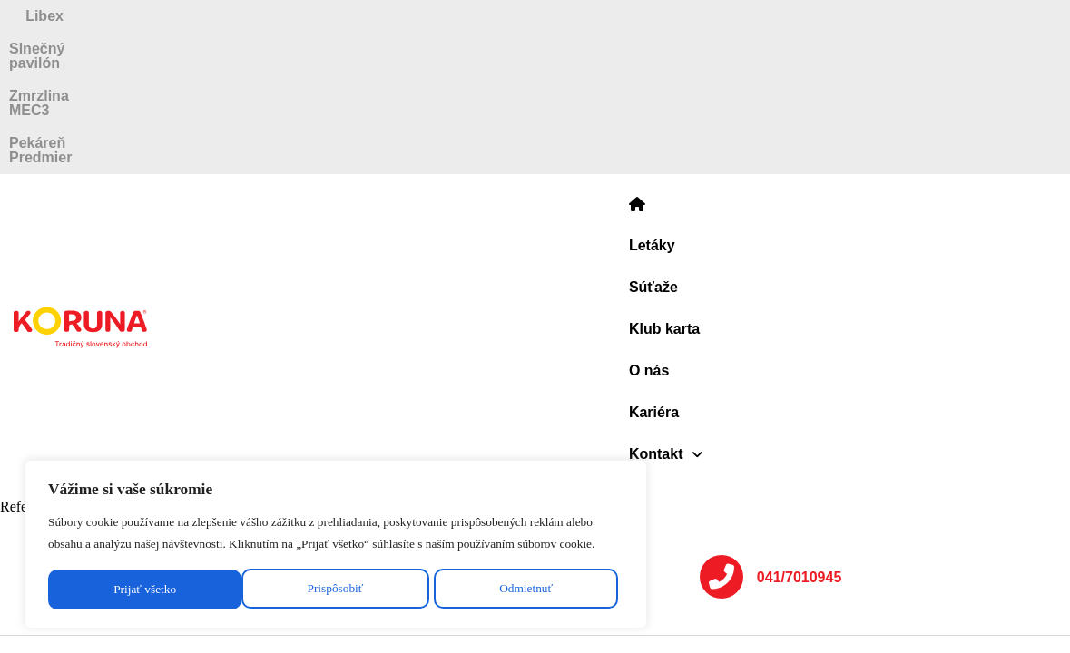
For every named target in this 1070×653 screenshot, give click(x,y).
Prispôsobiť (115, 577)
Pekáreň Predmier (921, 16)
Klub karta (589, 68)
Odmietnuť (232, 577)
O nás (672, 68)
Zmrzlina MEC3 (635, 16)
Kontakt (833, 68)
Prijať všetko (352, 577)
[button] (833, 69)
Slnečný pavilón (354, 16)
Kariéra (744, 68)
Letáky (427, 68)
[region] (236, 510)
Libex (106, 16)
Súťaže (501, 68)
